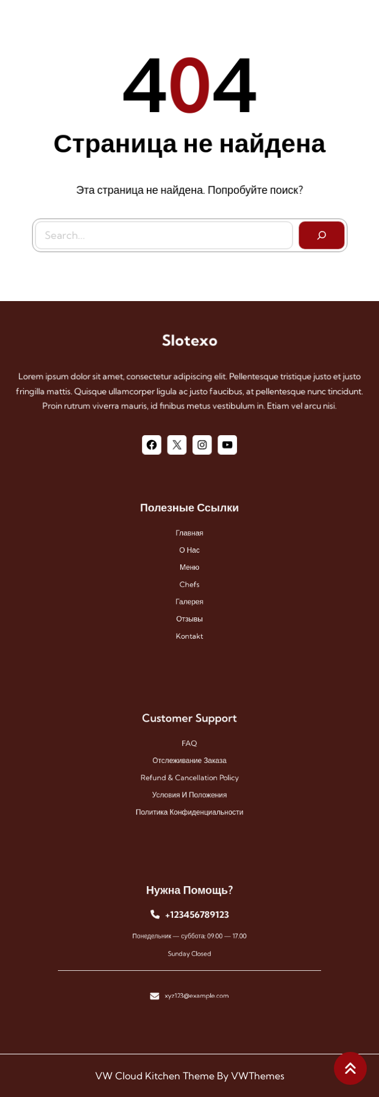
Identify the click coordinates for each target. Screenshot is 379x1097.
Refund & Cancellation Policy (189, 776)
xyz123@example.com (195, 987)
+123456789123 (195, 918)
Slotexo (189, 341)
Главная (190, 538)
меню (189, 568)
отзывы (189, 612)
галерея (189, 597)
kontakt (189, 627)
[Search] (319, 234)
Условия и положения (189, 791)
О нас (190, 553)
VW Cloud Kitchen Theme (154, 1076)
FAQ (189, 746)
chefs (189, 582)
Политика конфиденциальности (189, 805)
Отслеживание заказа (189, 761)
